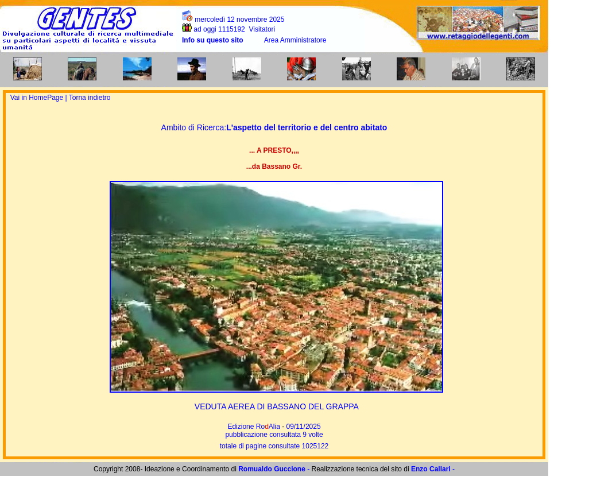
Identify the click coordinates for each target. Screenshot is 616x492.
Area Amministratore (295, 40)
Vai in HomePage (37, 98)
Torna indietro (90, 98)
